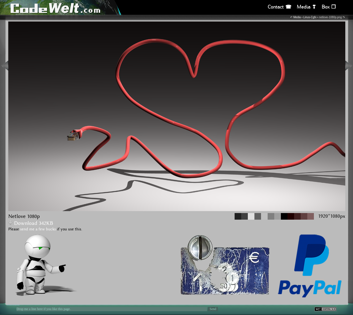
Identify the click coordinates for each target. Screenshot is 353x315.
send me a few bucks (38, 229)
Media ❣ (306, 7)
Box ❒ (329, 7)
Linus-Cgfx (310, 17)
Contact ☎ (279, 7)
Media (297, 17)
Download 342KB (30, 223)
